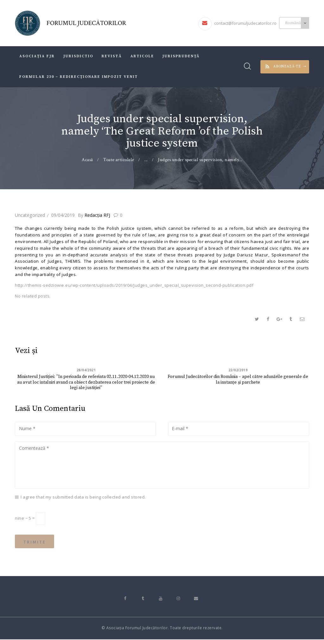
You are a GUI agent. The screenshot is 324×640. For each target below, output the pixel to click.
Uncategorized (30, 215)
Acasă (87, 160)
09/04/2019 (62, 215)
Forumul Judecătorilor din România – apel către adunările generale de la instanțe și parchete (238, 380)
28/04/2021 (86, 370)
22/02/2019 (238, 370)
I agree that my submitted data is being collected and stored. (83, 497)
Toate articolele (118, 160)
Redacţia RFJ (94, 215)
